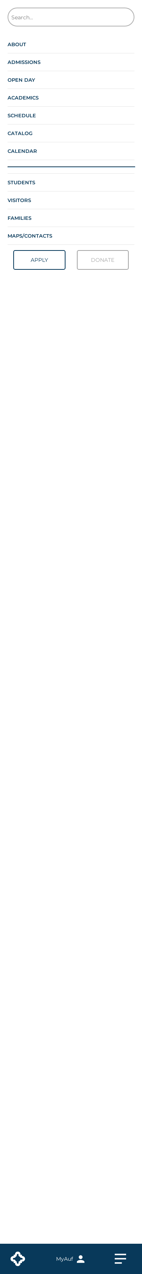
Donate (102, 260)
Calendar (22, 151)
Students (21, 182)
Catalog (20, 133)
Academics (23, 98)
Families (19, 218)
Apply (39, 260)
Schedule (22, 115)
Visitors (19, 200)
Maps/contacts (30, 236)
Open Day (21, 80)
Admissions (24, 62)
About (17, 44)
